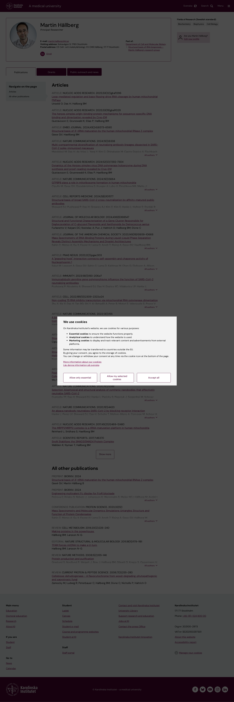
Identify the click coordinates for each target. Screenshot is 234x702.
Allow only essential (80, 377)
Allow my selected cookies (117, 378)
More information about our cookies (82, 361)
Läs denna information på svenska (81, 365)
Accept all (153, 377)
